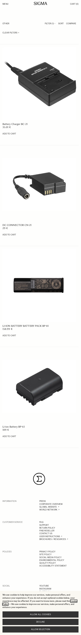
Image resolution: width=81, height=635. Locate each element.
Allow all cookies (40, 614)
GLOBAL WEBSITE (48, 507)
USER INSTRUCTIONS (49, 536)
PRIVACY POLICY (47, 551)
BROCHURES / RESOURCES (52, 539)
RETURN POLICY (47, 528)
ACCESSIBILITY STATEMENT (53, 566)
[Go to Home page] (40, 3)
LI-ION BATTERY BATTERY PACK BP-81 (25, 325)
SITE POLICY (45, 554)
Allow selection (40, 629)
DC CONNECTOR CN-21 (17, 225)
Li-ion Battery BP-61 (13, 426)
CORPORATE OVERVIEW (51, 504)
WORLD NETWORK (48, 510)
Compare (71, 23)
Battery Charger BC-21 (15, 124)
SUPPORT (44, 525)
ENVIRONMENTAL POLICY (51, 560)
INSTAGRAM (45, 589)
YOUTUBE (44, 586)
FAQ (41, 522)
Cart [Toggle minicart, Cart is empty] (74, 4)
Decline (40, 622)
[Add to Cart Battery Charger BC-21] (9, 134)
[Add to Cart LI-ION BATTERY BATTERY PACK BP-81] (9, 335)
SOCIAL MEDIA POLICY (50, 557)
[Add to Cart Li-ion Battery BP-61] (9, 436)
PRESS (42, 501)
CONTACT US (45, 533)
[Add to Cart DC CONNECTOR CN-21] (9, 235)
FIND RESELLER (46, 531)
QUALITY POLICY (47, 563)
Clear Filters (10, 33)
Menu (5, 4)
